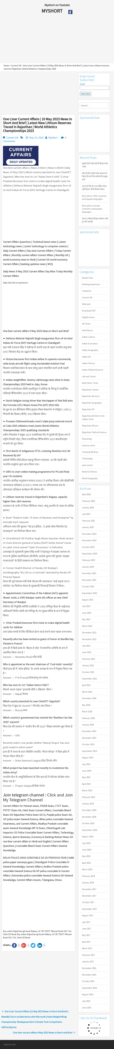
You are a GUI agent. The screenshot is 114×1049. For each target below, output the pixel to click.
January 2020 (88, 724)
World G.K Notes (89, 471)
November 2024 (89, 540)
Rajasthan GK (88, 409)
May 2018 (86, 856)
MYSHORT (53, 11)
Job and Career (89, 376)
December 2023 (89, 573)
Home (6, 65)
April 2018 (86, 862)
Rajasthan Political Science (94, 432)
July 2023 (86, 606)
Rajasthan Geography (92, 402)
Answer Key (87, 277)
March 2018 (87, 869)
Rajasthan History (90, 425)
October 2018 (88, 823)
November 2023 (89, 580)
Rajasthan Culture (90, 389)
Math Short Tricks (90, 383)
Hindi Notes (87, 330)
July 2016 (86, 1001)
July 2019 (86, 764)
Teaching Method (90, 452)
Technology (87, 458)
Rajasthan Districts (91, 396)
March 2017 (87, 948)
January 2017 (88, 961)
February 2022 (88, 659)
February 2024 (88, 560)
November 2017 (89, 895)
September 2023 (89, 593)
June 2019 (86, 770)
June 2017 (86, 928)
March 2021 (87, 691)
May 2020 (86, 705)
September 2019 (89, 751)
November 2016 (89, 974)
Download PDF (89, 310)
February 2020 (88, 718)
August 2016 (87, 994)
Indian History (88, 363)
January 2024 (88, 566)
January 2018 (88, 882)
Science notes (88, 445)
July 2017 (86, 922)
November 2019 (89, 737)
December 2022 (89, 632)
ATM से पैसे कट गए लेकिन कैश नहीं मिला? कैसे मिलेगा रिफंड (94, 188)
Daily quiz (86, 304)
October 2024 (88, 547)
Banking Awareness (91, 284)
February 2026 (88, 501)
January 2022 (88, 665)
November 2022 (89, 639)
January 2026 (88, 507)
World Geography (90, 478)
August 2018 (87, 836)
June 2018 (86, 849)
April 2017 (86, 941)
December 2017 (89, 889)
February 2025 (88, 520)
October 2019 (88, 744)
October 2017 (88, 902)
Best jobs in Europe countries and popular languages (92, 208)
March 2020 (87, 711)
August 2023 (87, 599)
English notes (88, 317)
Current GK (16, 65)
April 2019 (86, 784)
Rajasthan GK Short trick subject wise (93, 417)
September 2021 (89, 678)
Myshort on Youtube (57, 5)
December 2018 (89, 810)
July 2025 (86, 514)
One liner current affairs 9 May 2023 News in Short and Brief (42, 1032)
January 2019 (88, 803)
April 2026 (86, 494)
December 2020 (89, 698)
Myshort (53, 137)
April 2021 (86, 685)
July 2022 (86, 645)
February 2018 (88, 876)
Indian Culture (88, 336)
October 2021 (88, 672)
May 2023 (86, 619)
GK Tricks (86, 323)
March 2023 (87, 626)
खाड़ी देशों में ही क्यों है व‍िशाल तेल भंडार (95, 165)
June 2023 (86, 612)
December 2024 (89, 533)
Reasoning (87, 438)
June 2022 (86, 652)
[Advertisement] (50, 39)
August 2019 (87, 757)
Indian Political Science (92, 369)
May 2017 (86, 935)
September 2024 (89, 553)
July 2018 (86, 843)
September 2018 (89, 830)
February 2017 (88, 955)
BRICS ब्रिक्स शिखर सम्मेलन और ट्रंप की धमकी (95, 220)
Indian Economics (90, 343)
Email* (94, 86)
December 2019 (89, 731)
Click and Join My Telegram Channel (38, 797)
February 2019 (88, 797)
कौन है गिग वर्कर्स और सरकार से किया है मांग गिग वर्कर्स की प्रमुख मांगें (94, 176)
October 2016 (88, 981)
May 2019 (86, 777)
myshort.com (10, 1044)
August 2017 (87, 915)
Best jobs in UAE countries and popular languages (94, 197)
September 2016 (89, 987)
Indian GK (86, 356)
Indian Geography (90, 350)
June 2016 (86, 1007)
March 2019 (87, 790)
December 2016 (89, 968)
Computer (86, 290)
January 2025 (88, 527)
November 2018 (89, 816)
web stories (87, 465)
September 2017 (89, 909)
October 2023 (88, 586)
